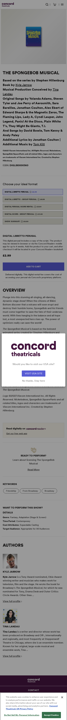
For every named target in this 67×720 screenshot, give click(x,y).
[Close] (62, 699)
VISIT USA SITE (33, 373)
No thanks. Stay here (33, 381)
